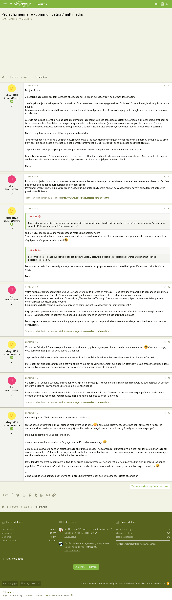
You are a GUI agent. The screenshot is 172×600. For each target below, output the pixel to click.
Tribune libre (70, 536)
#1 (169, 86)
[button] (5, 4)
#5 (169, 342)
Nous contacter (88, 583)
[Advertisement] (85, 45)
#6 (169, 378)
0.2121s (46, 595)
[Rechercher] (167, 4)
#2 (169, 177)
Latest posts (70, 522)
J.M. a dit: (32, 216)
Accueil (157, 583)
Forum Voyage (10, 583)
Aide (149, 583)
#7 (169, 413)
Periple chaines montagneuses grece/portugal (86, 543)
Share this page (86, 567)
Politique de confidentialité (132, 583)
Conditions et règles (107, 583)
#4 (169, 287)
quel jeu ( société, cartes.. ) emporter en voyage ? (88, 529)
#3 (169, 208)
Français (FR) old (30, 583)
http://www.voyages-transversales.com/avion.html (85, 198)
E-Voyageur (8, 592)
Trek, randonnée (72, 550)
